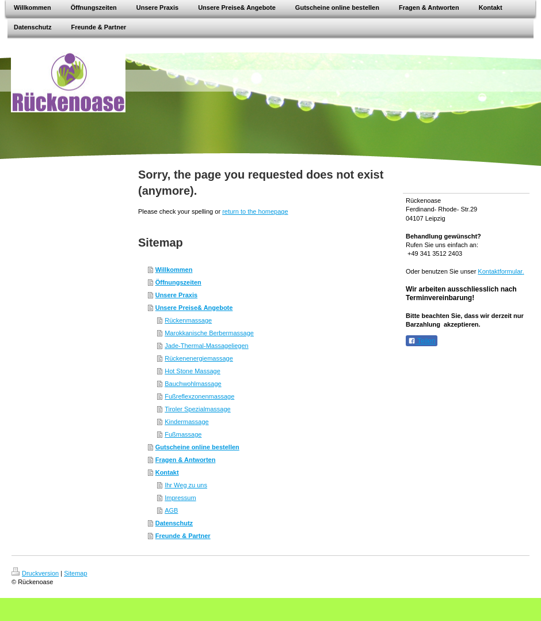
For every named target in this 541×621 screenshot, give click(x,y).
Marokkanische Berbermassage (209, 333)
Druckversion (35, 573)
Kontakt (167, 472)
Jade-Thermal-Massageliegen (207, 345)
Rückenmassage (188, 320)
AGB (171, 510)
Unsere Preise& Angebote (194, 307)
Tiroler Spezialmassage (198, 409)
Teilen (421, 341)
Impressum (180, 497)
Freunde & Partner (183, 535)
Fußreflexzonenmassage (199, 396)
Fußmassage (183, 434)
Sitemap (75, 573)
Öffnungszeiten (178, 282)
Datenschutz (174, 523)
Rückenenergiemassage (199, 358)
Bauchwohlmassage (193, 383)
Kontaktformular (500, 271)
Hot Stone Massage (192, 371)
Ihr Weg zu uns (186, 485)
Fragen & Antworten (185, 459)
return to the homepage (255, 211)
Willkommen (174, 269)
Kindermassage (186, 421)
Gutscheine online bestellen (197, 447)
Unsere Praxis (176, 294)
